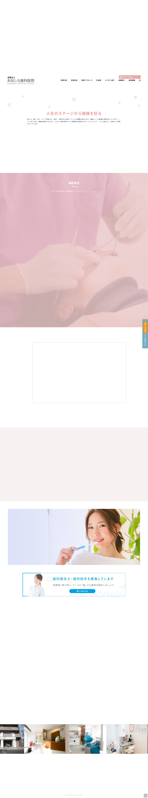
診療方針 (64, 80)
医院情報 (132, 80)
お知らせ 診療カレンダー (129, 77)
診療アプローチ (86, 80)
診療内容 (74, 80)
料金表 (98, 80)
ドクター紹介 (110, 80)
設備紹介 (121, 80)
